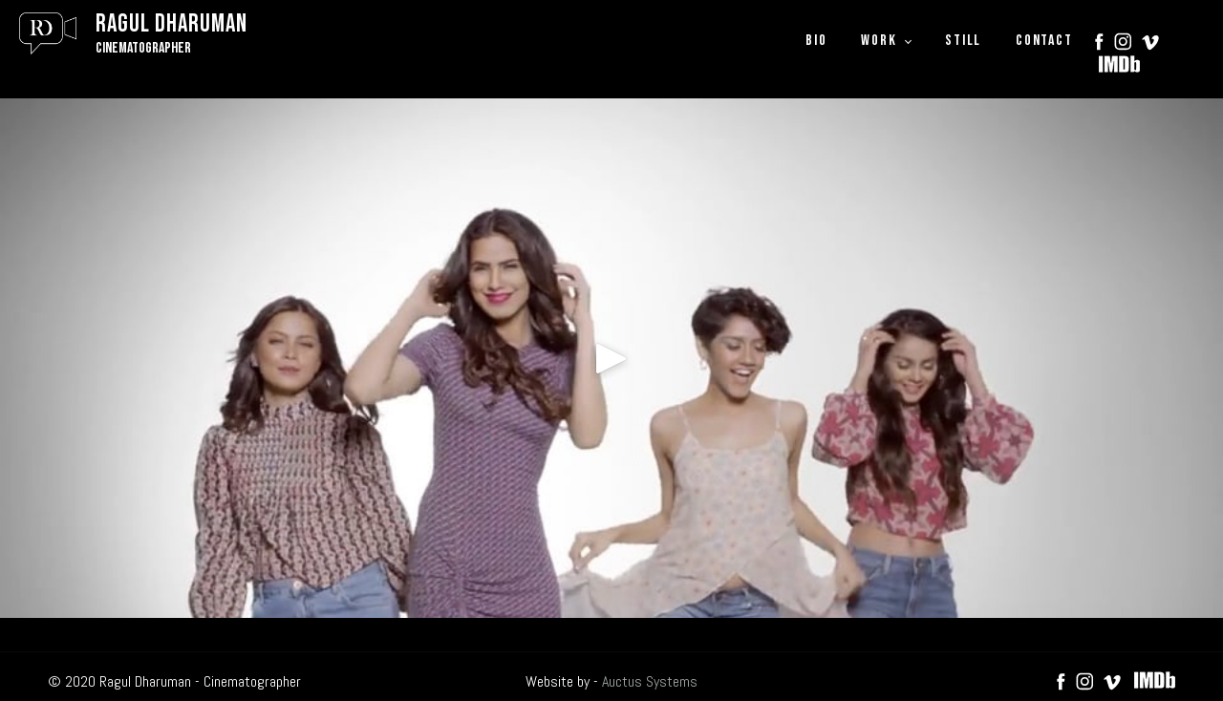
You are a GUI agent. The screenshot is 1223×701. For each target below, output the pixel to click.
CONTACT (1044, 41)
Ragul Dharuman (171, 24)
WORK (878, 41)
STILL (963, 41)
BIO (815, 41)
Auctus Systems (649, 681)
